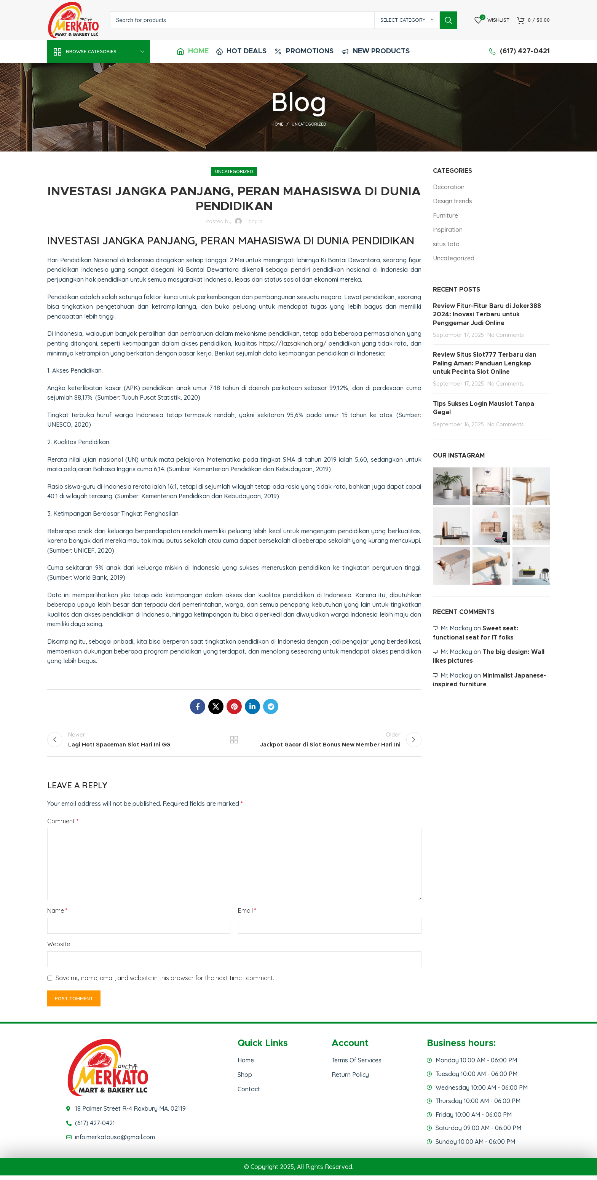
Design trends (452, 201)
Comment (62, 825)
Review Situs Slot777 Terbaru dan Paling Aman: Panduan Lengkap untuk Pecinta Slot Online (484, 363)
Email (247, 915)
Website (58, 948)
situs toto (446, 244)
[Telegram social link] (270, 706)
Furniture (445, 215)
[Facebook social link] (197, 706)
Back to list (234, 741)
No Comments (505, 335)
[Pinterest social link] (234, 706)
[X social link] (215, 706)
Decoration (449, 187)
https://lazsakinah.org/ (293, 343)
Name (57, 915)
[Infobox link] (193, 51)
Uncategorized (309, 124)
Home (277, 124)
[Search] (283, 20)
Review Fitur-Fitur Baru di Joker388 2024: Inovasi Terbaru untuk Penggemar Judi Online (487, 314)
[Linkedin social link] (252, 706)
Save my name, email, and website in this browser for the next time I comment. (165, 982)
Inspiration (448, 229)
